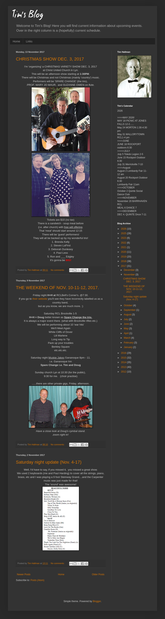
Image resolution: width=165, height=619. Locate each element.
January (128, 347)
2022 (124, 242)
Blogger (97, 601)
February (129, 342)
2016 (124, 353)
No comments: (58, 270)
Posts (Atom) (37, 580)
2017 (124, 266)
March (127, 337)
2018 (124, 261)
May (126, 328)
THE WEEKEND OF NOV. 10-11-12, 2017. (57, 287)
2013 (124, 367)
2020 (124, 252)
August (128, 314)
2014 (124, 362)
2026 (124, 228)
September (130, 310)
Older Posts (98, 574)
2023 (124, 238)
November (130, 274)
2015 (124, 357)
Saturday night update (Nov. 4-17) (49, 462)
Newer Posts (23, 574)
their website (39, 298)
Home (16, 41)
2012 (124, 371)
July (126, 319)
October (128, 305)
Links (29, 41)
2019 (124, 256)
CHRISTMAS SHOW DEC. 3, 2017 (50, 59)
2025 (124, 233)
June (127, 324)
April (126, 333)
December (130, 270)
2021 (124, 247)
